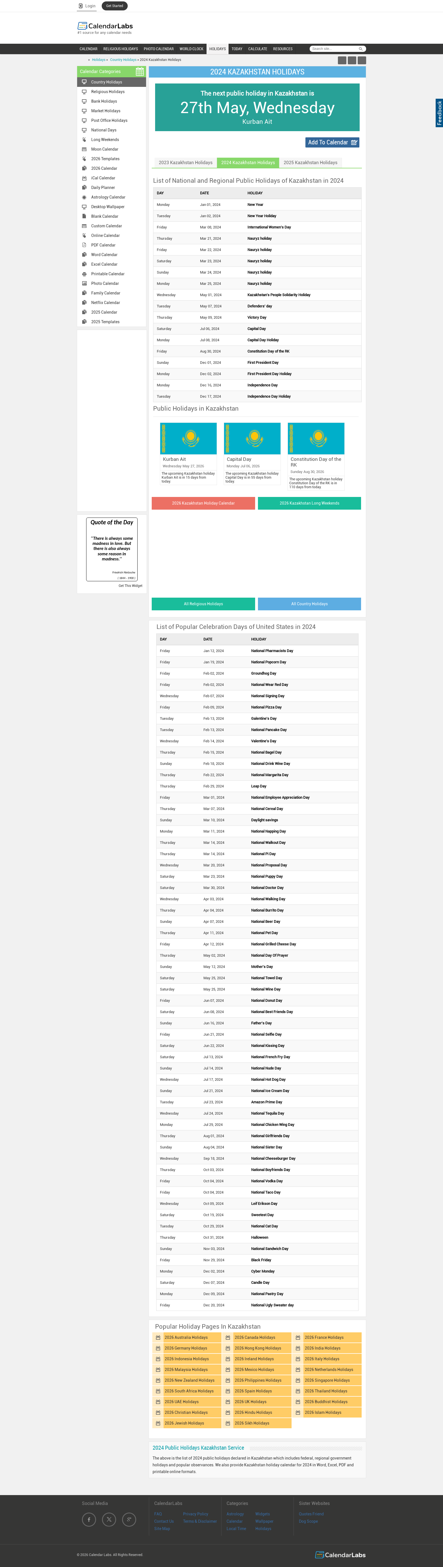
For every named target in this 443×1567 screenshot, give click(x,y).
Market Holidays (105, 111)
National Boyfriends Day (270, 1170)
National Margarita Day (269, 775)
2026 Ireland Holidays (254, 1359)
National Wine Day (266, 989)
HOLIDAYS (217, 49)
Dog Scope (308, 1521)
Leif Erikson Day (264, 1203)
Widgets (262, 1514)
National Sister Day (266, 1147)
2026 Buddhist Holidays (326, 1401)
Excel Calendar (104, 264)
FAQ (158, 1514)
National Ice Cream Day (270, 1091)
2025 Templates (105, 322)
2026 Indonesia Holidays (187, 1359)
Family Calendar (105, 293)
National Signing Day (268, 696)
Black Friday (261, 1260)
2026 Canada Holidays (255, 1337)
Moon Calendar (104, 149)
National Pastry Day (267, 1294)
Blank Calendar (104, 216)
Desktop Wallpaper (108, 206)
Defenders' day (259, 306)
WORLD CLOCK (191, 49)
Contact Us (164, 1521)
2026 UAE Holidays (182, 1401)
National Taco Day (266, 1192)
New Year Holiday (261, 216)
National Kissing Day (268, 1046)
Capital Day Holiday (263, 340)
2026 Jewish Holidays (184, 1423)
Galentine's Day (264, 718)
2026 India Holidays (322, 1348)
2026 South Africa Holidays (189, 1391)
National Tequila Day (267, 1113)
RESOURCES (282, 49)
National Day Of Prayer (269, 955)
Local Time (236, 1528)
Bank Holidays (104, 101)
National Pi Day (263, 854)
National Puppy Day (267, 876)
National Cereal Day (267, 809)
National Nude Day (266, 1068)
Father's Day (261, 1023)
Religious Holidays (108, 91)
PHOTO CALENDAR (159, 49)
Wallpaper (264, 1521)
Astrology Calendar (108, 197)
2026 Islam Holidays (323, 1412)
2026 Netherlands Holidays (329, 1369)
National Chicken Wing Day (272, 1125)
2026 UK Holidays (250, 1401)
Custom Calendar (106, 226)
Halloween (259, 1237)
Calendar (235, 1521)
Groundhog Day (263, 673)
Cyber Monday (263, 1271)
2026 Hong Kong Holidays (258, 1348)
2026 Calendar (104, 168)
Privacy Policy (195, 1514)
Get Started (114, 6)
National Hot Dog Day (268, 1079)
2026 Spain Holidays (253, 1391)
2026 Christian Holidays (186, 1412)
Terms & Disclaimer (200, 1521)
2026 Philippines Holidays (258, 1380)
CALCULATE (257, 49)
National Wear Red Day (269, 685)
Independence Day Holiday (269, 396)
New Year (255, 205)
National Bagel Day (266, 752)
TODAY (237, 49)
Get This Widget (130, 586)
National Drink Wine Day (270, 764)
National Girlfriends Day (270, 1136)
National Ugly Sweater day (272, 1305)
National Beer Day (265, 921)
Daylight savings (264, 820)
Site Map (162, 1528)
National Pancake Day (269, 730)
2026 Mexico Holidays (254, 1369)
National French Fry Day (270, 1057)
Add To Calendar (328, 142)
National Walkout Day (268, 842)
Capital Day (256, 329)
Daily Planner (103, 187)
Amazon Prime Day (266, 1102)
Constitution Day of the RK (268, 351)
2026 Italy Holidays (322, 1359)
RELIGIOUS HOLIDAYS (120, 49)
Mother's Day (262, 967)
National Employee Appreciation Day (280, 797)
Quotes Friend (311, 1514)
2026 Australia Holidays (186, 1337)
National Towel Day (266, 978)
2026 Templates (105, 159)
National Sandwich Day (269, 1249)
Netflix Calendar (105, 302)
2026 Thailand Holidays (326, 1391)
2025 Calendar (104, 312)
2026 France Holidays (324, 1337)
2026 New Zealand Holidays (189, 1380)
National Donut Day (266, 1000)
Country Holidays (123, 60)
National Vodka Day (267, 1181)
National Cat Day (264, 1226)
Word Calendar (104, 254)
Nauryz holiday (259, 238)
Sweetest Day (262, 1215)
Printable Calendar (108, 274)
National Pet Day (264, 933)
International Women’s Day (269, 227)
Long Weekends (105, 139)
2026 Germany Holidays (186, 1348)
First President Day (263, 362)
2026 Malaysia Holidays (186, 1369)
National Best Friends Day (272, 1012)
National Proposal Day (269, 865)
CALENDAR (88, 49)
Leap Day (258, 786)
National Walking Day (268, 899)
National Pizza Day (266, 707)
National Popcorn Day (268, 662)
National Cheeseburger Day (273, 1158)
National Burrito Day (267, 910)
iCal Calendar (103, 178)
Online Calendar (105, 235)
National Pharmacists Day (272, 651)
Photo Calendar (105, 283)
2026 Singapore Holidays (327, 1380)
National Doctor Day (267, 888)
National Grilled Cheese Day (273, 944)
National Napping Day (268, 831)
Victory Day (256, 317)
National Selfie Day (266, 1034)
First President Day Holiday (269, 374)
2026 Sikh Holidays (252, 1423)
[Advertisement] (111, 420)
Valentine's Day (263, 741)
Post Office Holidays (109, 120)
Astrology (235, 1514)
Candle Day (260, 1282)
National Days (103, 130)
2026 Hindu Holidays (253, 1412)
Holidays (98, 60)
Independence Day (262, 385)
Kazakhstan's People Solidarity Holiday (278, 295)
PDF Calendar (103, 245)
